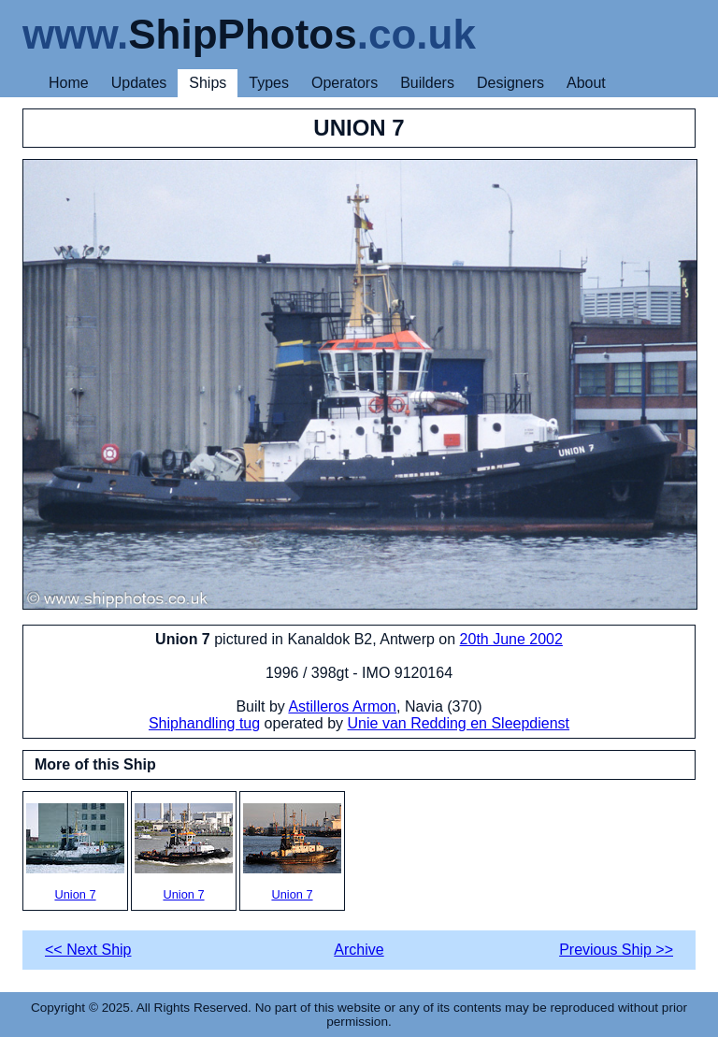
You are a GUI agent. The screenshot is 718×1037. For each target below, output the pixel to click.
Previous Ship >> (616, 950)
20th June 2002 (511, 639)
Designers (510, 83)
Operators (344, 83)
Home (69, 83)
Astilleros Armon (342, 706)
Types (269, 83)
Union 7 (75, 852)
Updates (139, 83)
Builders (427, 83)
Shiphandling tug (204, 723)
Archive (358, 950)
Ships (207, 83)
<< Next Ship (88, 950)
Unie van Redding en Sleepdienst (459, 723)
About (586, 83)
